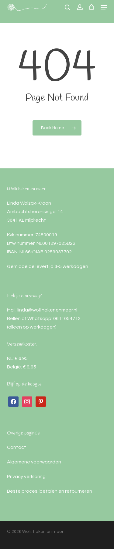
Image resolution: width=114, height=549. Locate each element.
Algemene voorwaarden (34, 461)
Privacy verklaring (26, 476)
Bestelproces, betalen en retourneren (49, 491)
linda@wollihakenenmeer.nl (47, 310)
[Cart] (92, 7)
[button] (104, 7)
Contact (16, 447)
